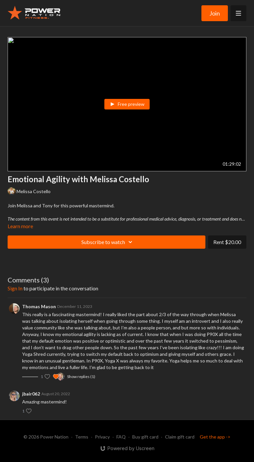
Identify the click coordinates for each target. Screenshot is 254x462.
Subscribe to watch (107, 242)
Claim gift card (179, 437)
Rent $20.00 (227, 242)
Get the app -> (215, 437)
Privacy (102, 437)
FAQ (121, 437)
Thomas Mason (39, 306)
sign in (15, 288)
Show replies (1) (81, 376)
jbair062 (31, 394)
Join (214, 13)
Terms (81, 437)
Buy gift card (145, 437)
